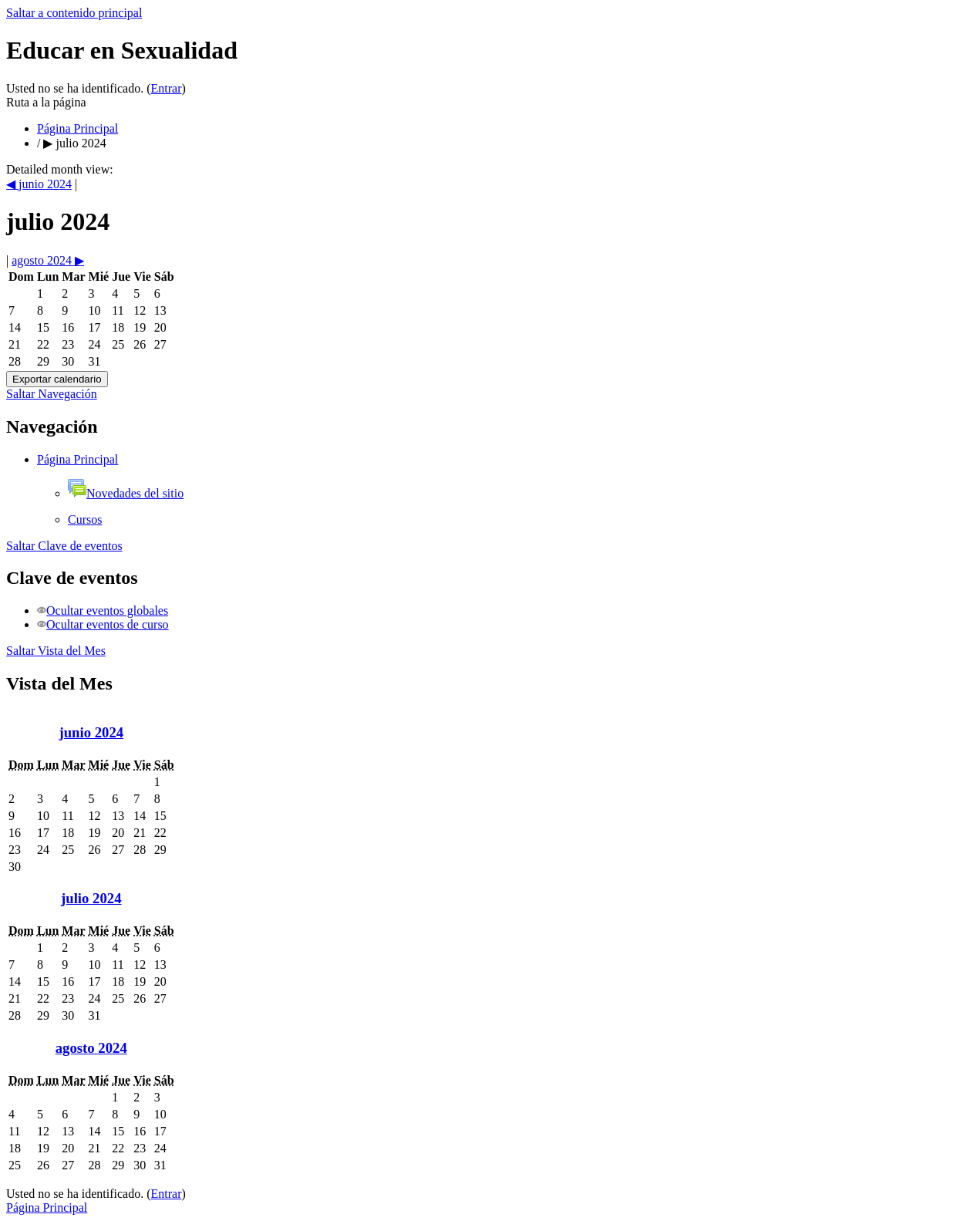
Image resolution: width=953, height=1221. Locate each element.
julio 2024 (81, 143)
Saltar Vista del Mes (56, 650)
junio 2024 (91, 732)
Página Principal (77, 128)
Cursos (85, 519)
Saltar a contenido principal (74, 12)
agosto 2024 (91, 1048)
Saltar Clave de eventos (64, 545)
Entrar (166, 88)
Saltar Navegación (51, 393)
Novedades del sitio (126, 493)
